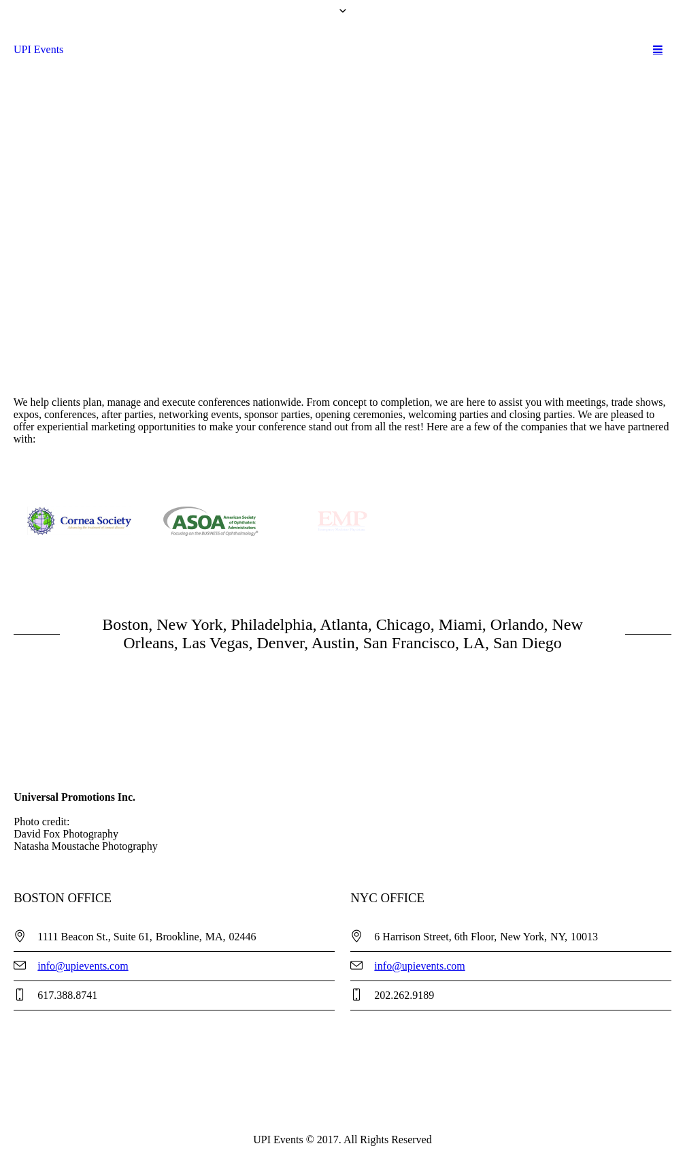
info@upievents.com (82, 966)
